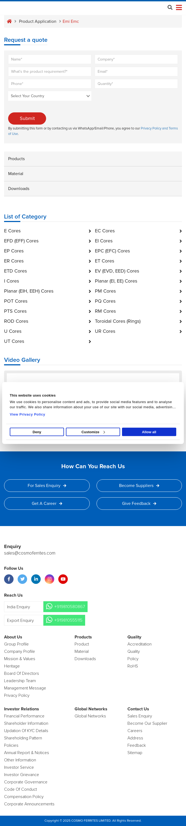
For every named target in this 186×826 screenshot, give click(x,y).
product (82, 644)
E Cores (47, 231)
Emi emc (71, 21)
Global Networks (90, 716)
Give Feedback (139, 503)
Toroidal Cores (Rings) (138, 321)
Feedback (136, 745)
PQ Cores (138, 301)
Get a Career (47, 503)
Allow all (149, 432)
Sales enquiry (139, 716)
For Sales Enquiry (47, 485)
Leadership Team (20, 681)
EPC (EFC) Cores (138, 251)
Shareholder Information (26, 723)
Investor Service (19, 767)
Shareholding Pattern (23, 738)
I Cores (47, 281)
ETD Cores (47, 271)
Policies (11, 745)
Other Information (20, 760)
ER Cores (47, 261)
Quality (133, 651)
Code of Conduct (20, 789)
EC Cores (138, 231)
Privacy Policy (17, 695)
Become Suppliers (139, 485)
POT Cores (47, 301)
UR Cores (138, 331)
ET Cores (138, 261)
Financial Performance (24, 716)
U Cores (47, 331)
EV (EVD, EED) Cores (138, 271)
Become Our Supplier (147, 723)
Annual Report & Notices (26, 753)
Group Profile (16, 644)
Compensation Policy (24, 797)
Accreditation (139, 644)
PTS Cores (47, 311)
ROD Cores (47, 321)
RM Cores (138, 311)
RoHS (132, 666)
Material (15, 173)
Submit (27, 118)
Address (135, 738)
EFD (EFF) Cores (47, 241)
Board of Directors (21, 673)
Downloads (18, 188)
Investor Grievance (21, 775)
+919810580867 (69, 607)
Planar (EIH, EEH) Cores (47, 291)
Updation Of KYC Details (26, 731)
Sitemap (134, 753)
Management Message (25, 688)
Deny (37, 432)
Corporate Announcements (29, 804)
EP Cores (47, 251)
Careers (134, 731)
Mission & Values (19, 659)
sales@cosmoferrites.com (29, 553)
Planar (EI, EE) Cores (138, 281)
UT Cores (47, 341)
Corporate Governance (25, 782)
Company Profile (19, 651)
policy (133, 659)
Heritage (12, 666)
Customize (93, 432)
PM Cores (138, 291)
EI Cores (138, 241)
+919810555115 (68, 620)
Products (16, 159)
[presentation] (133, 101)
